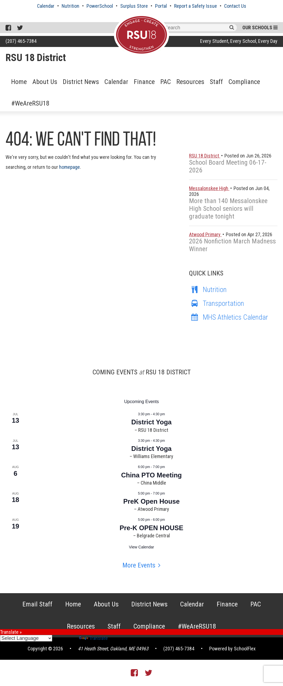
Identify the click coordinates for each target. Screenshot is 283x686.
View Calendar (141, 547)
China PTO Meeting (151, 475)
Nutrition (70, 6)
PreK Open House (151, 501)
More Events (138, 565)
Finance (144, 82)
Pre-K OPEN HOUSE (152, 528)
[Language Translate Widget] (26, 638)
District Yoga (151, 422)
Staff (216, 82)
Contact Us (235, 6)
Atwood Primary (205, 234)
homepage (69, 167)
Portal (161, 6)
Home (19, 82)
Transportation (216, 303)
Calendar (45, 6)
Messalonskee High (209, 188)
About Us (44, 82)
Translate (93, 638)
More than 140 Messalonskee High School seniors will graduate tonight (228, 208)
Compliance (244, 82)
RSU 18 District (36, 58)
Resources (190, 82)
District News (81, 82)
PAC (165, 82)
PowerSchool (100, 6)
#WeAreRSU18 (30, 103)
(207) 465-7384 (21, 41)
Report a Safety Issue (195, 6)
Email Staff (37, 604)
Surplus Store (134, 6)
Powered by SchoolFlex (232, 648)
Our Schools (259, 27)
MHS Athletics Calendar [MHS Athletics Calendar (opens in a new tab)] (228, 317)
